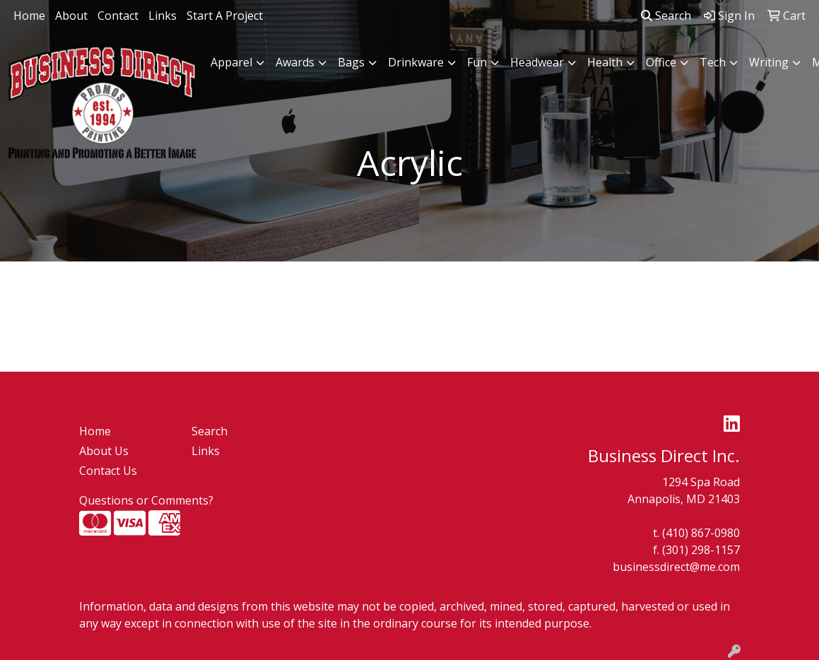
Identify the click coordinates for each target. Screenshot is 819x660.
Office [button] (661, 62)
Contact (118, 15)
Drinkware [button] (416, 62)
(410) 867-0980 (701, 533)
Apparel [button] (231, 62)
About (71, 15)
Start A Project (225, 15)
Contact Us (108, 470)
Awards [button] (295, 62)
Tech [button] (713, 62)
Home (29, 15)
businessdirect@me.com (676, 566)
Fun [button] (477, 62)
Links (162, 15)
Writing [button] (769, 62)
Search (666, 15)
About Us (104, 451)
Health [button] (605, 62)
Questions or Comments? (146, 500)
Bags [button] (351, 62)
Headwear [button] (537, 62)
